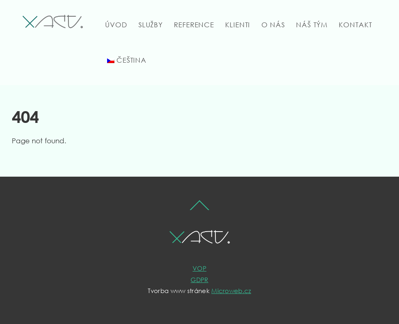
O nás (273, 24)
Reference (194, 24)
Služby (150, 24)
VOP (199, 268)
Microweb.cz (231, 291)
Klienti (237, 24)
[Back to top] (199, 209)
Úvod (116, 24)
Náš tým (312, 24)
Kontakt (355, 24)
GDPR (199, 280)
